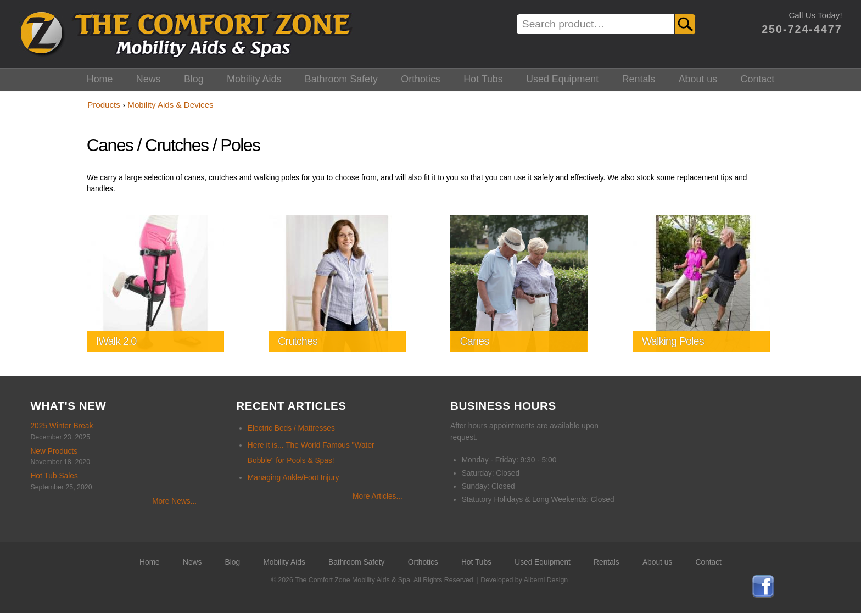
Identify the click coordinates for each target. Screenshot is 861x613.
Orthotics (420, 79)
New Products (53, 451)
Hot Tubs (483, 79)
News (148, 79)
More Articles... (377, 496)
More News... (174, 501)
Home (100, 79)
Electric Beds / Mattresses (291, 428)
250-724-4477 (802, 29)
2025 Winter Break (61, 426)
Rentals (639, 79)
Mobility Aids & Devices (170, 104)
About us (698, 79)
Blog (194, 79)
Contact (758, 79)
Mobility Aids (254, 79)
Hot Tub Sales (53, 476)
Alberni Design (546, 580)
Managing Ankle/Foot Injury (293, 477)
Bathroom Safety (341, 79)
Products (103, 104)
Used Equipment (562, 79)
